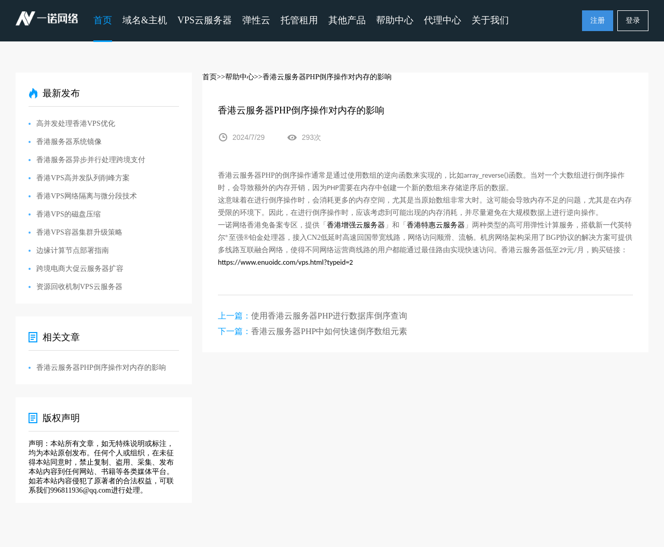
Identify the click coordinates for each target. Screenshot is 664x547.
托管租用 (299, 20)
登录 (633, 20)
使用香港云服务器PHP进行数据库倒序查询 (329, 315)
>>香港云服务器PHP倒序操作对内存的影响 (323, 77)
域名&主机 (144, 20)
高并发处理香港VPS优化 (75, 123)
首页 (102, 20)
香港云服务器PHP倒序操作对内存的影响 (101, 367)
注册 (597, 20)
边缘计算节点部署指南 (72, 250)
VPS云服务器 (204, 20)
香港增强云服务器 (356, 225)
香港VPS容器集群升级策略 (79, 232)
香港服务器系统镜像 (69, 142)
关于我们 (490, 20)
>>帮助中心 (235, 77)
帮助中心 (394, 20)
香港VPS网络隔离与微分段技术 (86, 196)
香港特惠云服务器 (436, 225)
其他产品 (347, 20)
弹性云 (256, 20)
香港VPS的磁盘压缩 (68, 214)
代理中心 (442, 20)
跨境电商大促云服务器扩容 (79, 268)
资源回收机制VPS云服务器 (79, 287)
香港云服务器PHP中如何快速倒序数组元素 (329, 331)
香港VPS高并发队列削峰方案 (83, 178)
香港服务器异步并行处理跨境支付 (90, 160)
